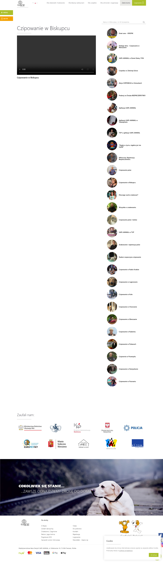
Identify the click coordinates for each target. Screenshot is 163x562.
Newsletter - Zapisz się (80, 540)
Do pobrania (77, 529)
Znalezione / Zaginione (49, 531)
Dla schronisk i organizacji (109, 3)
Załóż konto (126, 3)
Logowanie (139, 2)
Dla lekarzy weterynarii (76, 3)
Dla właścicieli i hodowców (56, 3)
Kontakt (75, 531)
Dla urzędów (92, 3)
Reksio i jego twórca (48, 534)
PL (35, 3)
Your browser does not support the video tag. (56, 55)
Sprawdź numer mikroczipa (50, 540)
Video (75, 526)
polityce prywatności (126, 550)
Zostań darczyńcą (47, 529)
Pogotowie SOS (46, 537)
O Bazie (44, 526)
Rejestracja (76, 534)
